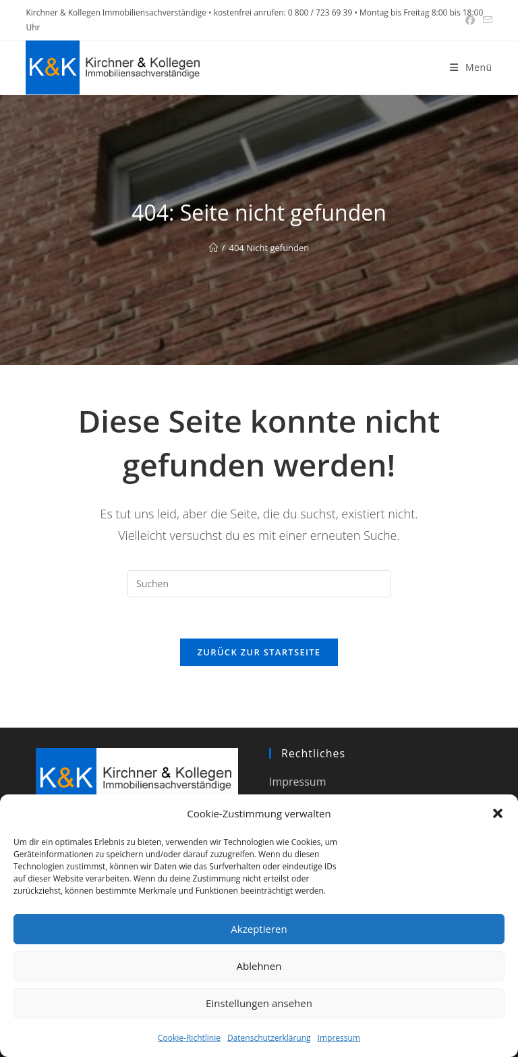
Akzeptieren (259, 929)
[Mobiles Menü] (471, 67)
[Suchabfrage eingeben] (259, 583)
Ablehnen (259, 966)
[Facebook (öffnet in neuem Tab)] (470, 20)
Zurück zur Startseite (259, 652)
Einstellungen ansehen (259, 1003)
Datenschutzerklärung (269, 1038)
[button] (498, 813)
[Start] (213, 248)
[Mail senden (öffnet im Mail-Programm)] (485, 20)
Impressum (339, 1038)
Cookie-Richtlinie (189, 1038)
